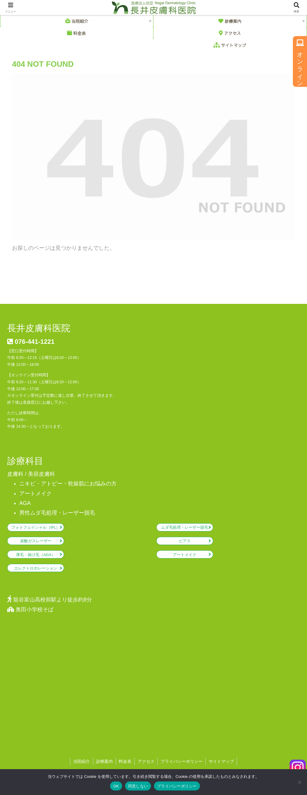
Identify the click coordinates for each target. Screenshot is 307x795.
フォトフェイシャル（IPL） (35, 527)
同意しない (138, 786)
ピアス (185, 541)
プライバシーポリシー (177, 786)
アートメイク (184, 555)
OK (116, 786)
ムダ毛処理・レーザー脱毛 (184, 527)
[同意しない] (299, 782)
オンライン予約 (300, 61)
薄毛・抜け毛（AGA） (35, 555)
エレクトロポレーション (35, 568)
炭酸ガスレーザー (35, 541)
